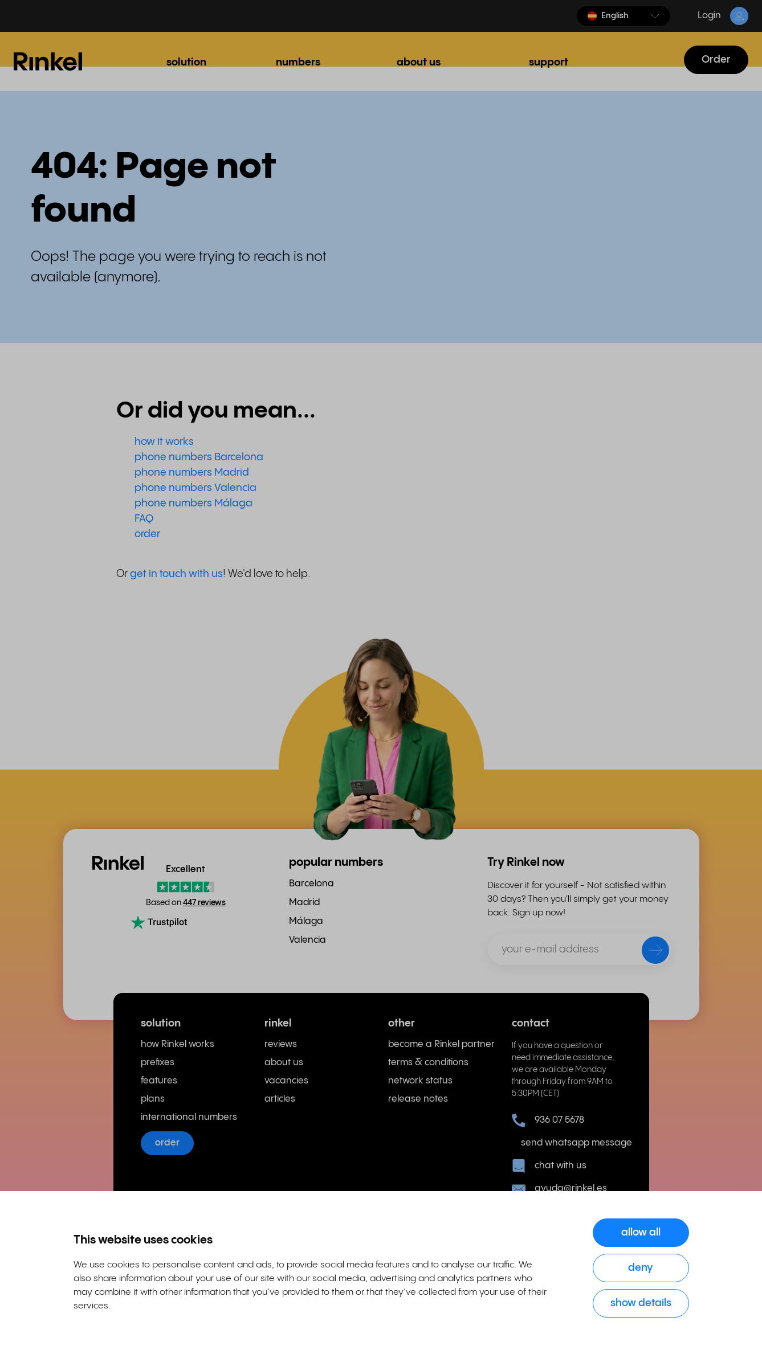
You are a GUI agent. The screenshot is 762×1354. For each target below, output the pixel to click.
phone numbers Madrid (192, 472)
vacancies (286, 1081)
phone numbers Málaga (193, 503)
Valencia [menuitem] (307, 940)
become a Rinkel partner (441, 1044)
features (159, 1081)
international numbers (189, 1117)
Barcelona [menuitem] (311, 884)
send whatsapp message (571, 1143)
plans (153, 1099)
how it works (164, 441)
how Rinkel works (177, 1044)
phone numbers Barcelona (199, 457)
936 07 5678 (548, 1120)
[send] (648, 952)
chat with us (549, 1166)
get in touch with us (176, 573)
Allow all (641, 1232)
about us (283, 1062)
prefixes (157, 1062)
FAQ (144, 518)
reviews (280, 1044)
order (147, 534)
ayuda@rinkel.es (559, 1189)
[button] (623, 16)
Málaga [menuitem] (306, 921)
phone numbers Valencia (195, 487)
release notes (418, 1099)
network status (420, 1081)
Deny (640, 1267)
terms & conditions (428, 1062)
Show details (640, 1303)
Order (716, 59)
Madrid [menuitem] (304, 902)
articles (279, 1099)
